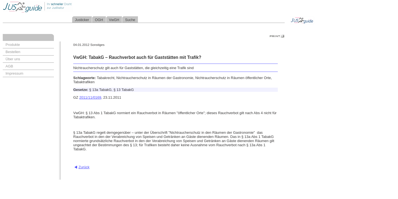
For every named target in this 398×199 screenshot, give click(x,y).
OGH (99, 20)
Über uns (13, 59)
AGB (9, 66)
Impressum (14, 73)
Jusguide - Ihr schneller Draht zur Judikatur (55, 7)
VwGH (114, 20)
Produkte (13, 45)
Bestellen (13, 52)
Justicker (82, 20)
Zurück (84, 167)
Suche (130, 20)
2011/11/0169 (90, 97)
